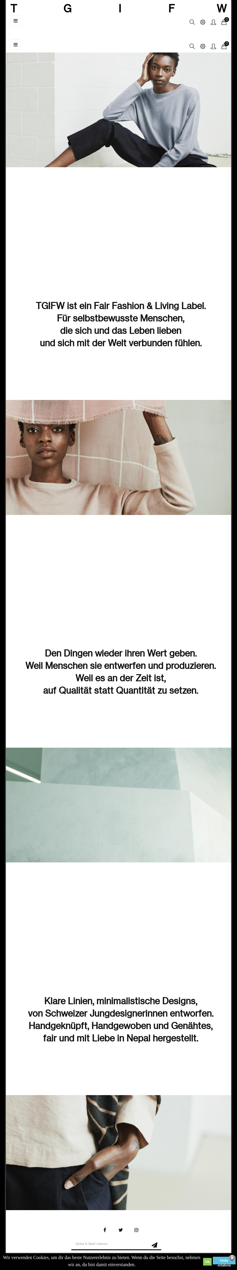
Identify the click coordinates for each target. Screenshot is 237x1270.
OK (207, 1262)
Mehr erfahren (224, 1261)
